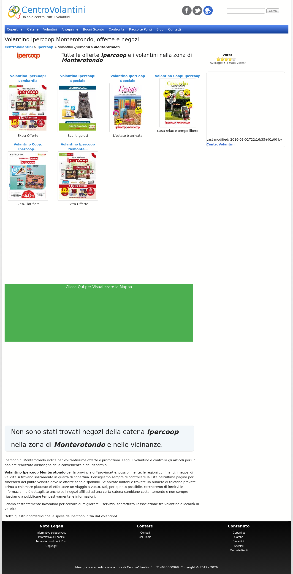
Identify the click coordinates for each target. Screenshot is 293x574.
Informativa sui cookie (51, 537)
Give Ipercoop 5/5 (234, 59)
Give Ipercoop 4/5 (230, 59)
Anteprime (70, 29)
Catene (32, 29)
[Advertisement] (101, 245)
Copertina (14, 29)
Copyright (51, 546)
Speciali (239, 546)
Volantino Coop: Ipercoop (177, 76)
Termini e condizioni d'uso (51, 541)
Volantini (50, 29)
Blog (159, 29)
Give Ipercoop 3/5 (226, 59)
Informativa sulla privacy (51, 532)
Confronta (117, 29)
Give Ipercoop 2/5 (222, 59)
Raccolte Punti (140, 29)
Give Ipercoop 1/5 (218, 59)
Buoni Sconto (93, 29)
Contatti (174, 29)
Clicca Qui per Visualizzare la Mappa (99, 287)
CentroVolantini (53, 10)
